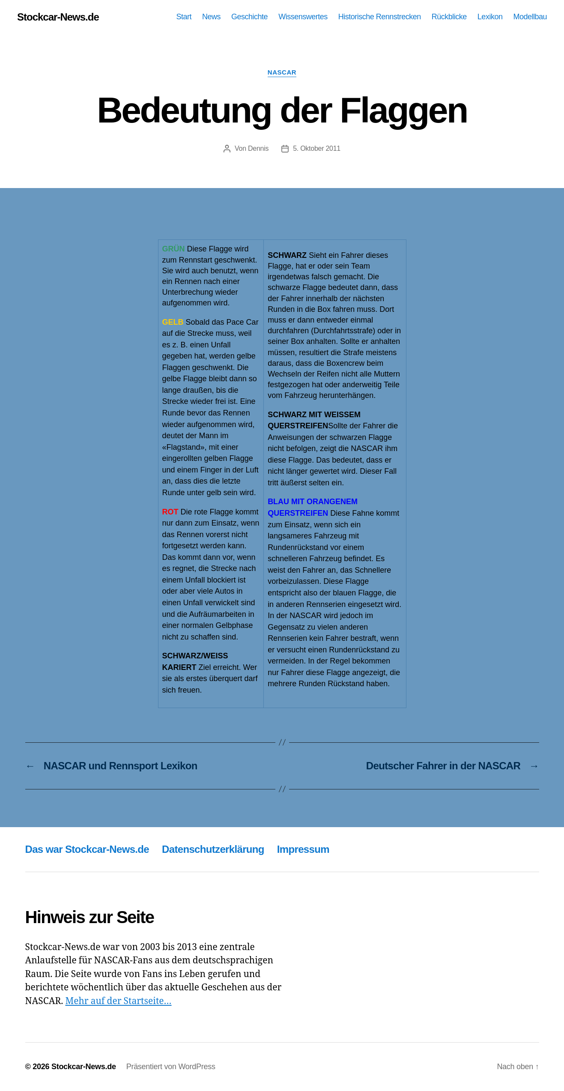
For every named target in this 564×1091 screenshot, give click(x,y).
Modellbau (530, 16)
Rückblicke (449, 16)
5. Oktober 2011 (316, 148)
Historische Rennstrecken (379, 16)
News (211, 16)
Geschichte (249, 16)
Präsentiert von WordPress (170, 1066)
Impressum (303, 849)
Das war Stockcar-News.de (87, 849)
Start (184, 16)
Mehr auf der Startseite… (118, 1001)
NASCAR (282, 72)
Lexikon (490, 16)
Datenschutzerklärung (213, 849)
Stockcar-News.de (58, 17)
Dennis (258, 148)
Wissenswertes (303, 16)
